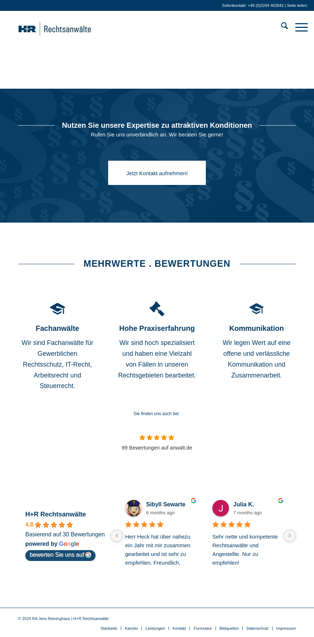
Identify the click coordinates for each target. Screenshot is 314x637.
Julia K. (243, 504)
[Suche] (281, 27)
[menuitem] (281, 27)
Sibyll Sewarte (166, 504)
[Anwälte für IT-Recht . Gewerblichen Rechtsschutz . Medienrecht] (66, 27)
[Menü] (298, 27)
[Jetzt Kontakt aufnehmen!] (157, 173)
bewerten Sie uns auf (60, 555)
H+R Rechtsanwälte (55, 514)
